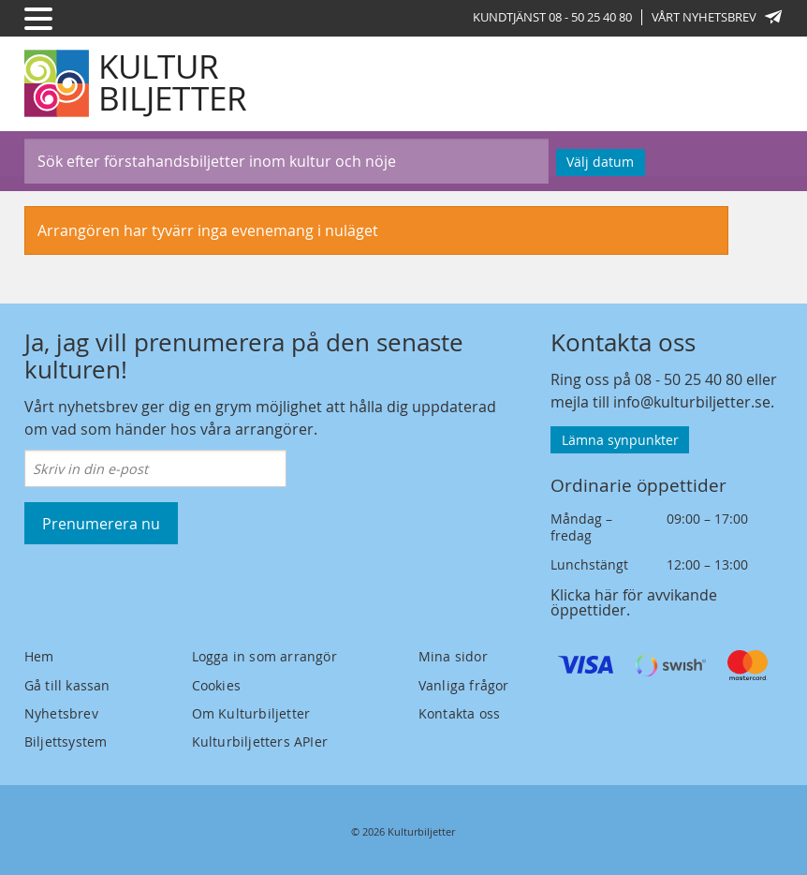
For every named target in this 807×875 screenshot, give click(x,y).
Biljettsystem (66, 741)
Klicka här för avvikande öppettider (633, 602)
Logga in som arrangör (264, 656)
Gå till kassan (67, 685)
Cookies (216, 685)
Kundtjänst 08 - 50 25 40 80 (552, 16)
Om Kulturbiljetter (251, 713)
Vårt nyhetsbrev (717, 16)
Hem (39, 656)
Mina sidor (453, 656)
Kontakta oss (459, 713)
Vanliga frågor (463, 685)
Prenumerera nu (101, 523)
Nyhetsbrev (61, 713)
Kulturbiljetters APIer (260, 741)
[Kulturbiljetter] (136, 83)
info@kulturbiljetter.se (691, 402)
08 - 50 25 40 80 (688, 379)
